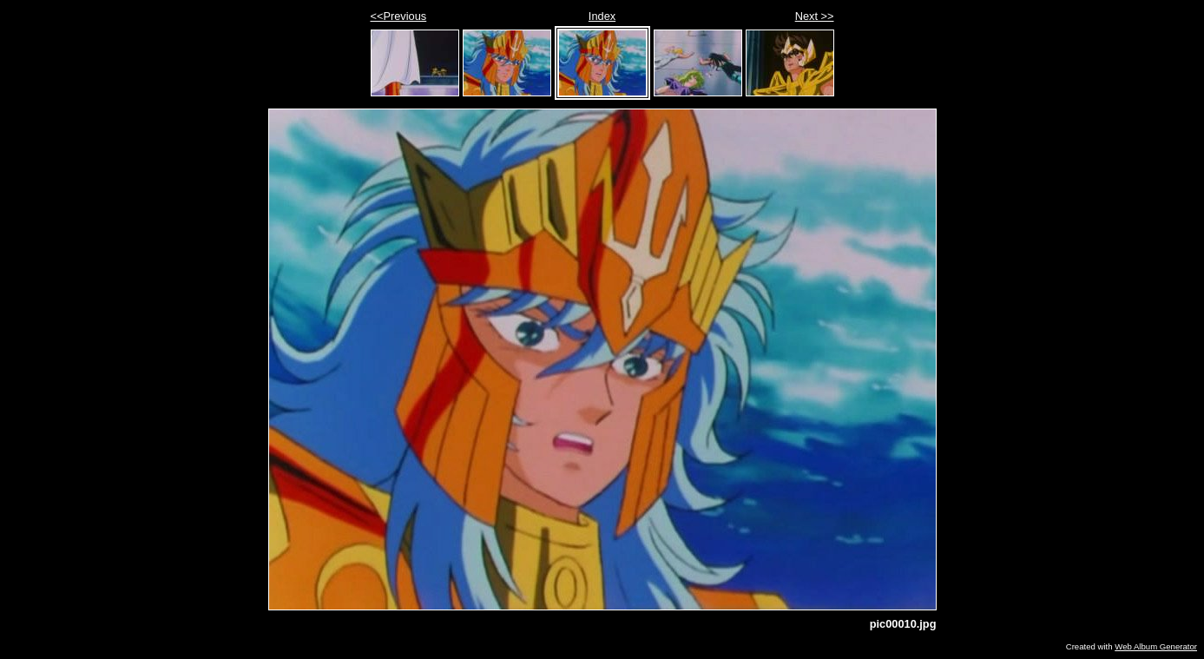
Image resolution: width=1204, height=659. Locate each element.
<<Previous (399, 16)
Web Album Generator (1156, 646)
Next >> (814, 16)
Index (602, 16)
